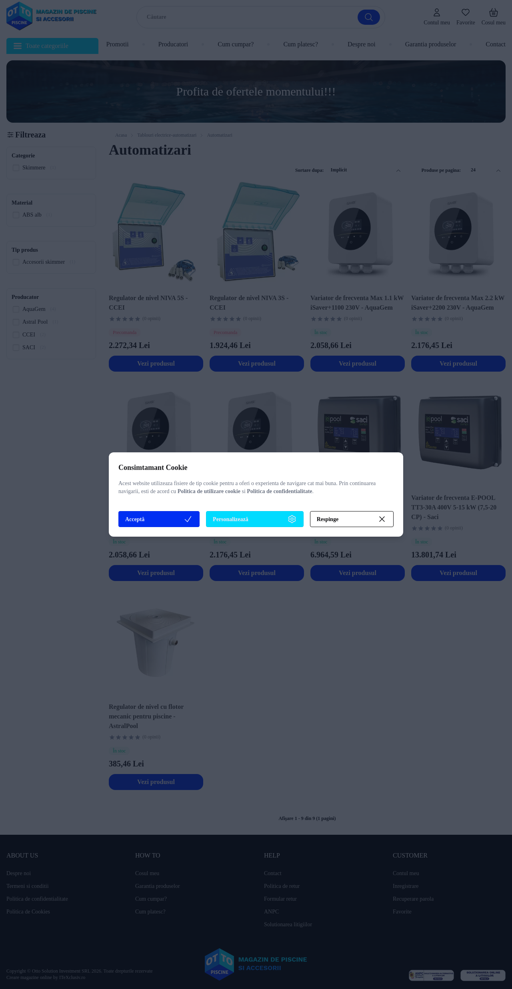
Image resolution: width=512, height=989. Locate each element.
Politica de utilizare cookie (209, 491)
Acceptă (159, 519)
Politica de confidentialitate (279, 491)
